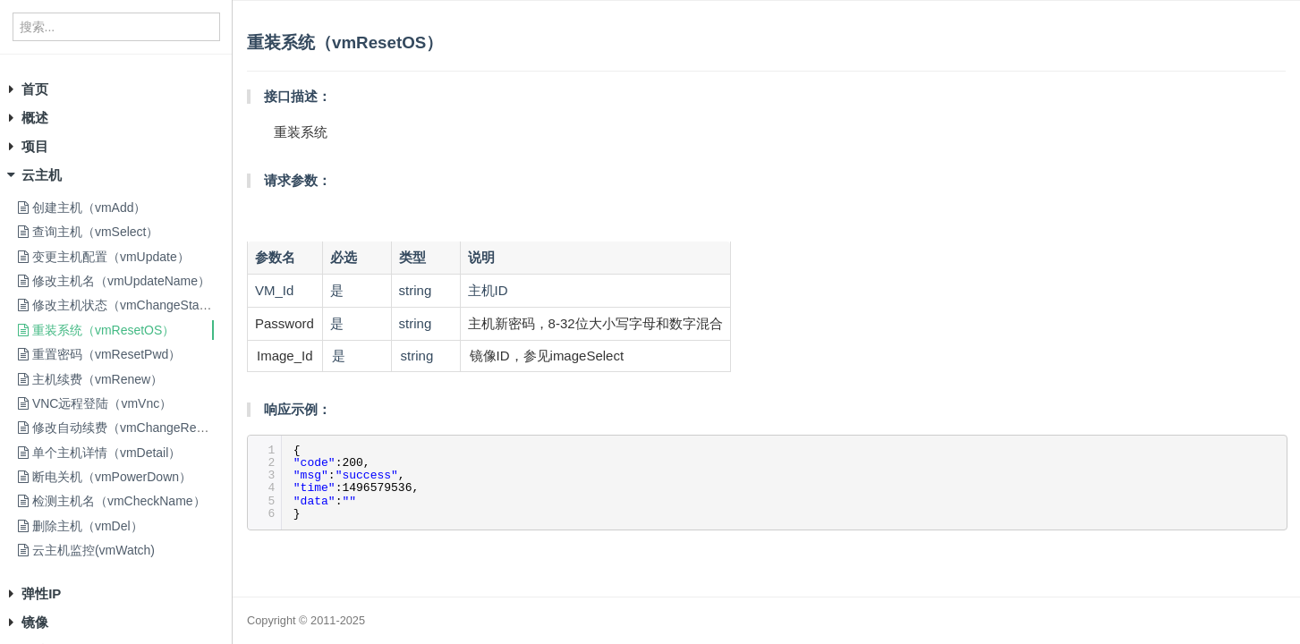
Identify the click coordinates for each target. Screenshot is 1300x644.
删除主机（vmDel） (80, 526)
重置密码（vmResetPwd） (99, 354)
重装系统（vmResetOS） (96, 330)
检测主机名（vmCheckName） (112, 501)
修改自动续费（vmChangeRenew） (125, 427)
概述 (34, 117)
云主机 (41, 174)
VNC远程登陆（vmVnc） (95, 403)
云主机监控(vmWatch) (86, 550)
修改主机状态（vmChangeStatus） (123, 305)
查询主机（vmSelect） (88, 232)
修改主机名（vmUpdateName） (114, 281)
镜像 (34, 622)
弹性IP (41, 593)
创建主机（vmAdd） (82, 207)
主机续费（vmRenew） (90, 379)
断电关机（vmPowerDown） (104, 477)
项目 (34, 146)
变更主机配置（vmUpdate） (104, 257)
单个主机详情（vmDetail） (99, 452)
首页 (34, 89)
